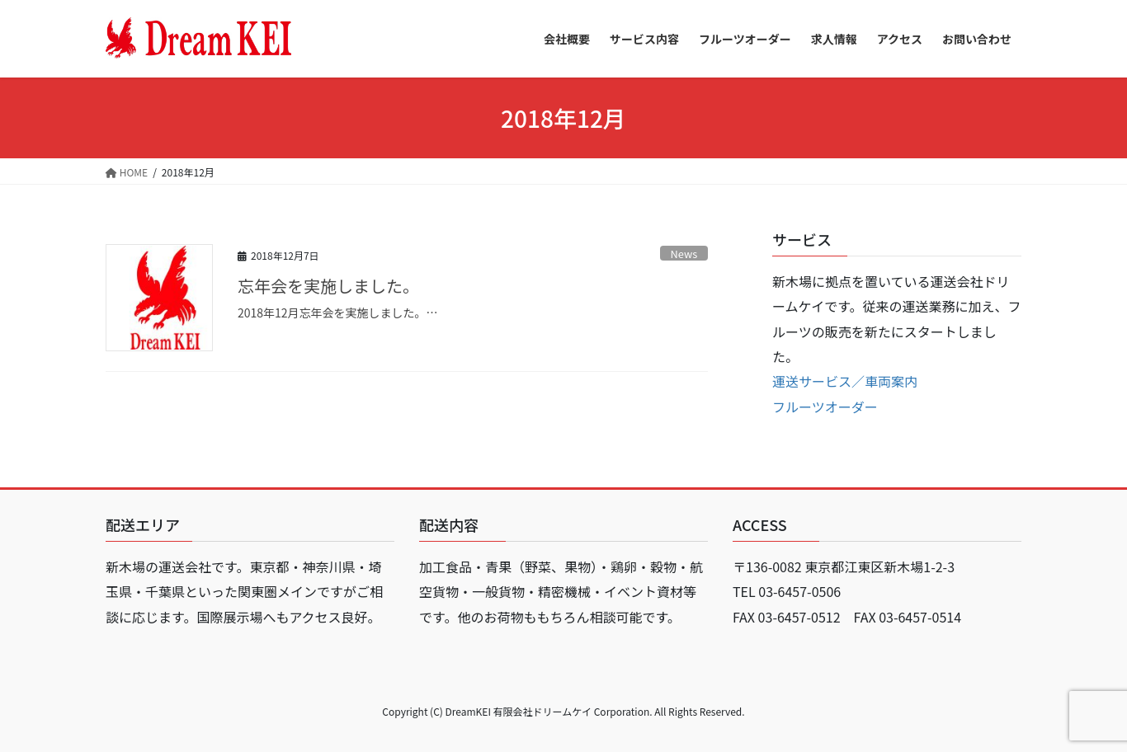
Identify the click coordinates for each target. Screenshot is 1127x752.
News (684, 253)
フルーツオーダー (825, 406)
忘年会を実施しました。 (328, 286)
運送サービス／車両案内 (844, 381)
